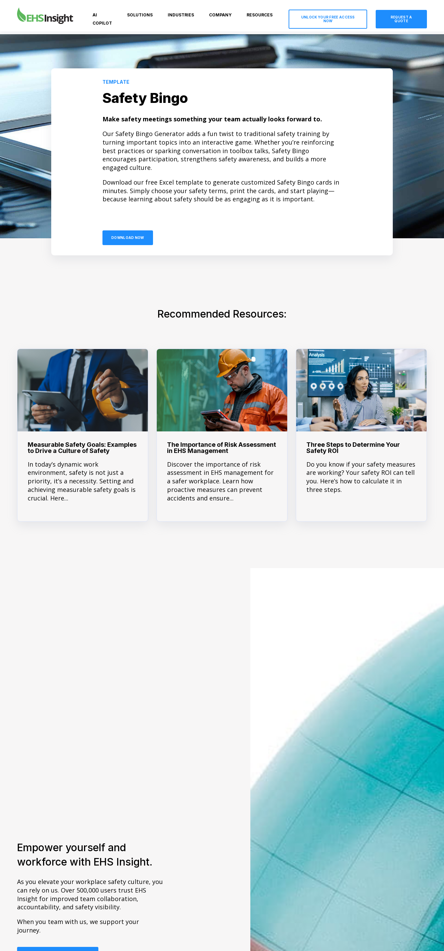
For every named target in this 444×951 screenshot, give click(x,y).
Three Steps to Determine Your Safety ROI (353, 447)
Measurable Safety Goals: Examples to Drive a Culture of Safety (82, 447)
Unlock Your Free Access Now (328, 19)
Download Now (127, 238)
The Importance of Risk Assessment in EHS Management (221, 447)
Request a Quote (401, 19)
